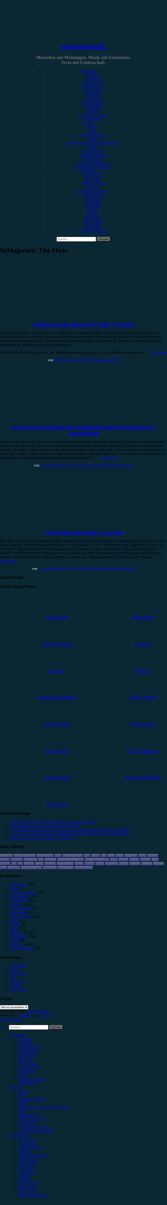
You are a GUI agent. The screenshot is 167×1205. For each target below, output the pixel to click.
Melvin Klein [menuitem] (27, 1191)
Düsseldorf (16, 859)
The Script (134, 863)
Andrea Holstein (92, 183)
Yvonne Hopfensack (92, 231)
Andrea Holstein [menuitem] (29, 1147)
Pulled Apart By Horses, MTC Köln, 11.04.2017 (83, 324)
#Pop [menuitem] (21, 1095)
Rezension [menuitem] (25, 1039)
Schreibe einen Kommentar (113, 465)
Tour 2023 (146, 863)
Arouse (45, 1015)
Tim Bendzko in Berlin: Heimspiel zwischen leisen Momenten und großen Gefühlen (69, 830)
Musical (79, 863)
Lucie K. (92, 211)
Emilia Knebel (92, 195)
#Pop (92, 131)
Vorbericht (92, 79)
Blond (87, 855)
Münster (99, 863)
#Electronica (93, 159)
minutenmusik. (83, 46)
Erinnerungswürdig (92, 115)
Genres (88, 123)
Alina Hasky (92, 179)
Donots (142, 855)
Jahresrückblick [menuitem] (29, 1067)
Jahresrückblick (92, 103)
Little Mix (50, 863)
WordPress (25, 1015)
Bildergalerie (92, 119)
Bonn (104, 855)
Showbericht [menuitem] (27, 1055)
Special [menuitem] (23, 1075)
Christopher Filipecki (92, 191)
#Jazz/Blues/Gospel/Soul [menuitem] (35, 1131)
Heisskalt (134, 859)
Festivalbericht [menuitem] (28, 1051)
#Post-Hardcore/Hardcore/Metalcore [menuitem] (44, 1107)
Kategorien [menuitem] (17, 1035)
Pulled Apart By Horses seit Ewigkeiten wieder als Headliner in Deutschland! (84, 430)
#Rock (92, 127)
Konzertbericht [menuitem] (28, 1047)
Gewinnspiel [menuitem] (27, 1063)
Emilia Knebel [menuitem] (28, 1159)
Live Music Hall (65, 863)
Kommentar (92, 107)
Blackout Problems (72, 855)
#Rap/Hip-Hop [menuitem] (28, 1115)
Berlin (58, 855)
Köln (14, 863)
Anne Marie (6, 855)
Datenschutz (17, 966)
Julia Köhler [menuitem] (26, 1171)
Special (92, 111)
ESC (40, 859)
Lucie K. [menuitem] (24, 1175)
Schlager (123, 863)
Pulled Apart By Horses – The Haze (84, 532)
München (89, 863)
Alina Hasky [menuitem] (27, 1143)
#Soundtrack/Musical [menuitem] (33, 1127)
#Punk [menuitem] (22, 1111)
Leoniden (29, 863)
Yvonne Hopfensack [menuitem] (32, 1195)
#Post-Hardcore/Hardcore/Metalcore (92, 143)
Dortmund (152, 855)
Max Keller (92, 223)
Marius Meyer (92, 219)
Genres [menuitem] (14, 1087)
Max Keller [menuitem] (26, 1187)
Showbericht (93, 91)
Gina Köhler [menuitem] (27, 1163)
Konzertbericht (92, 83)
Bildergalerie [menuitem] (27, 1083)
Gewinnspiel (93, 99)
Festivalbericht (92, 87)
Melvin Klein (92, 227)
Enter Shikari (30, 859)
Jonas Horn (92, 203)
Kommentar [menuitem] (26, 1071)
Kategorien (88, 71)
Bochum (95, 855)
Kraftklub (5, 863)
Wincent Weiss (65, 867)
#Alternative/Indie (92, 135)
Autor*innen (88, 171)
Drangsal (5, 859)
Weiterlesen (158, 352)
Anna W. (92, 187)
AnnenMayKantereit (25, 855)
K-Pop (155, 859)
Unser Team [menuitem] (26, 1139)
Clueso (119, 855)
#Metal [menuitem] (23, 1103)
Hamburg (123, 859)
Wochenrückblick (21, 948)
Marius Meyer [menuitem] (28, 1183)
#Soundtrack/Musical (92, 163)
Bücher (14, 888)
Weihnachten (50, 867)
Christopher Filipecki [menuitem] (33, 1155)
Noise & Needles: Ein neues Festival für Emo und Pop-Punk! (52, 822)
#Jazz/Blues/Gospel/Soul (92, 167)
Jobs (12, 978)
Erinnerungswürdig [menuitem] (31, 1079)
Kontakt (14, 986)
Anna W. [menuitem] (24, 1151)
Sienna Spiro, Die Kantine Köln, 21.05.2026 (40, 838)
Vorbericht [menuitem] (25, 1043)
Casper (111, 855)
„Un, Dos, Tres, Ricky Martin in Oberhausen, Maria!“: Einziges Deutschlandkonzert (69, 834)
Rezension (92, 75)
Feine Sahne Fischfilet (97, 859)
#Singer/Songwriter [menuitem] (32, 1119)
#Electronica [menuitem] (27, 1123)
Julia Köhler (92, 207)
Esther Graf (50, 859)
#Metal (92, 139)
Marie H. (92, 215)
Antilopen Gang (45, 855)
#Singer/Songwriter (92, 155)
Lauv (20, 863)
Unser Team (92, 175)
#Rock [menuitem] (22, 1091)
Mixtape (15, 924)
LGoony (39, 863)
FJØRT (114, 859)
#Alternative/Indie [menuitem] (31, 1099)
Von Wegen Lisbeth (31, 867)
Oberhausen (111, 863)
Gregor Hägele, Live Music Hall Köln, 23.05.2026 (45, 826)
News (4, 418)
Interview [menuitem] (24, 1059)
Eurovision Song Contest (70, 859)
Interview (92, 95)
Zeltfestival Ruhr (83, 867)
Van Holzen (14, 867)
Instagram (145, 859)
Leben (13, 920)
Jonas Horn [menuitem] (26, 1167)
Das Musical (131, 855)
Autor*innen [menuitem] (18, 1135)
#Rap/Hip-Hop (92, 151)
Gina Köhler (92, 199)
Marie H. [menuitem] (24, 1179)
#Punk (92, 147)
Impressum (17, 974)
